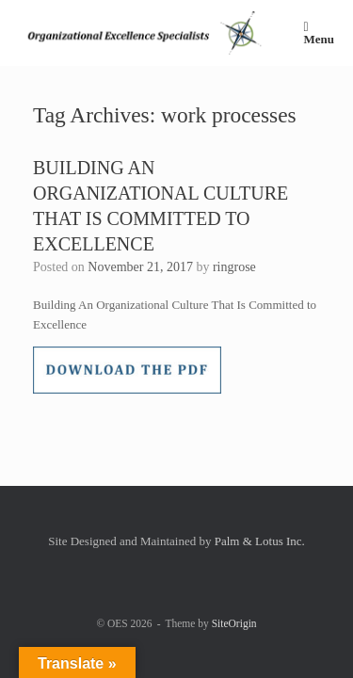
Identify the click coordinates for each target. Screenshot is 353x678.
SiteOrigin (234, 623)
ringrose (234, 267)
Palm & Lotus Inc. (260, 541)
